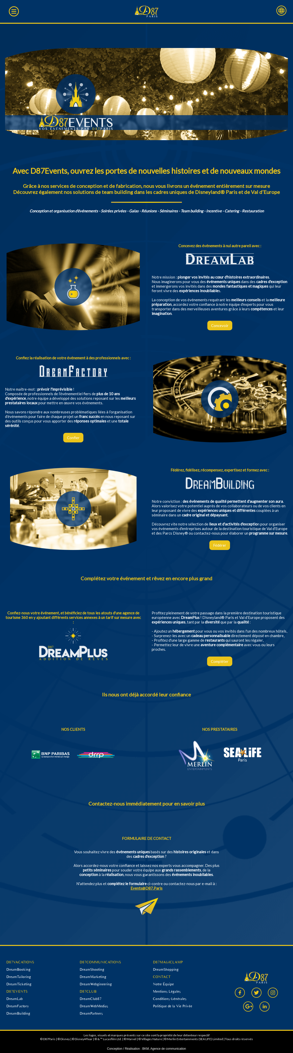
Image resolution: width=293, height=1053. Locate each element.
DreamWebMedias (94, 1006)
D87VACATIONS (20, 962)
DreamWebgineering (96, 984)
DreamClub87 (91, 998)
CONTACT (162, 976)
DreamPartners (91, 1013)
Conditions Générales (169, 998)
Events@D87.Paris (146, 888)
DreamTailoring (18, 976)
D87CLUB (88, 991)
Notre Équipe (163, 984)
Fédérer (219, 545)
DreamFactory (17, 1006)
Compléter (220, 661)
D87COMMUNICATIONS (100, 962)
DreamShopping (166, 969)
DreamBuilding (18, 1013)
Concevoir (220, 325)
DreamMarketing (93, 976)
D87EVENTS (16, 991)
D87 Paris (146, 11)
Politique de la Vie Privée (172, 1006)
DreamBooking (18, 969)
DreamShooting (92, 969)
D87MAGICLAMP (168, 962)
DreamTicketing (18, 984)
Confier (73, 437)
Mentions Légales (167, 991)
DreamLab (14, 998)
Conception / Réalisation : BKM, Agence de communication (146, 1048)
